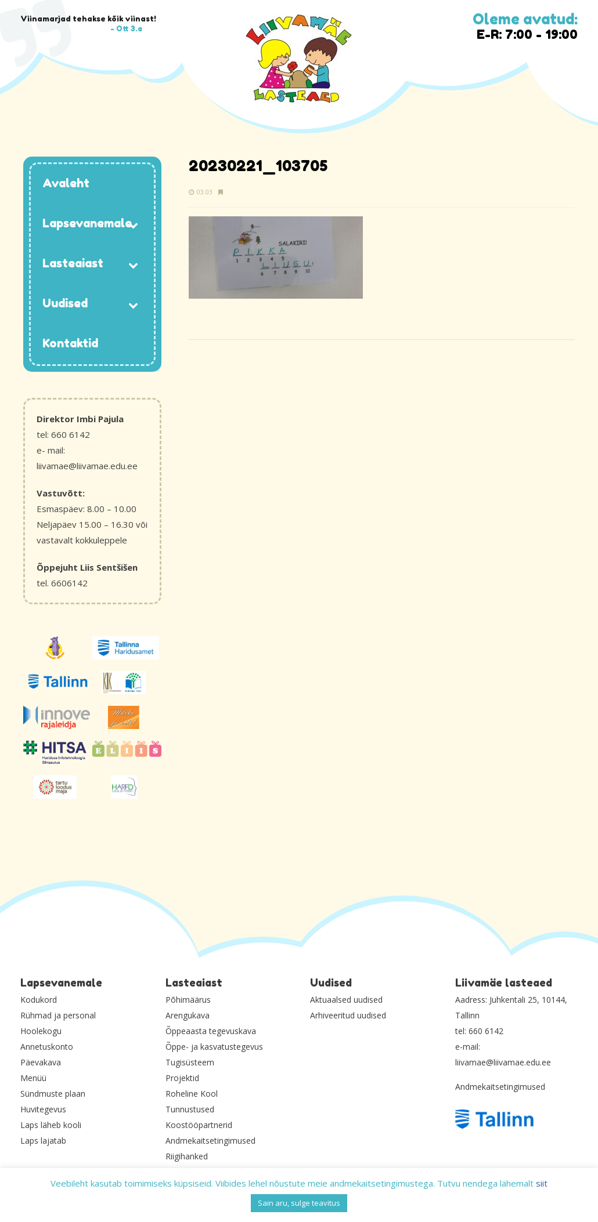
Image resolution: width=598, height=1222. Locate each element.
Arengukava (187, 1015)
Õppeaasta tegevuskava (210, 1030)
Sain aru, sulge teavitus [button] (299, 1203)
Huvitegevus (43, 1109)
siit (541, 1183)
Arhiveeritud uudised (348, 1015)
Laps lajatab (43, 1140)
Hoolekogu (41, 1030)
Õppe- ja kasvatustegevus (214, 1046)
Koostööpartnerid (198, 1124)
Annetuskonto (46, 1046)
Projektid (182, 1077)
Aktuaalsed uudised (346, 999)
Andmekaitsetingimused (210, 1140)
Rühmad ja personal (58, 1015)
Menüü (33, 1077)
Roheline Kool (191, 1093)
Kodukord (38, 999)
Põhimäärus (188, 999)
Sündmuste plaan (52, 1093)
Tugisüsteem (189, 1062)
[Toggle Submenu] (133, 224)
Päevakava (40, 1062)
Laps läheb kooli (50, 1124)
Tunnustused (189, 1109)
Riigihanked (186, 1156)
